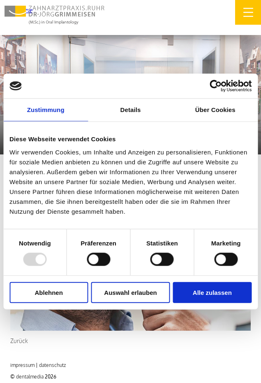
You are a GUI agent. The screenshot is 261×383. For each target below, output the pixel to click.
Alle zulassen (212, 292)
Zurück (19, 340)
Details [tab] (130, 109)
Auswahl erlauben (130, 292)
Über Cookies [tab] (215, 109)
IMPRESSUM (22, 365)
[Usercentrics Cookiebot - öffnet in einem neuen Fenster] (216, 86)
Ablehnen (49, 292)
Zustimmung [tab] (46, 109)
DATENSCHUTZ (52, 365)
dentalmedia (30, 377)
